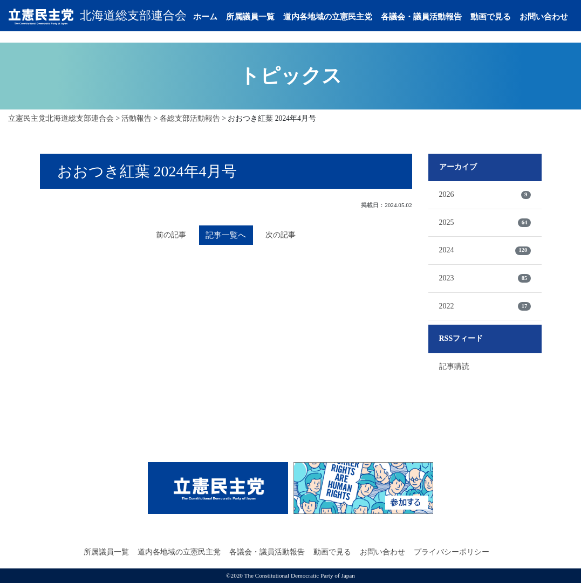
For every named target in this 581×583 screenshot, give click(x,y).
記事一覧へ (226, 235)
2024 (485, 250)
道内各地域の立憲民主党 (335, 11)
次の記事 (283, 235)
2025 (485, 222)
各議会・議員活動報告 (429, 11)
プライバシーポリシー (451, 552)
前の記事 (169, 235)
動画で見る (499, 11)
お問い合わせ (225, 32)
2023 (485, 278)
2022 (485, 306)
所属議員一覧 (258, 11)
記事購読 (454, 366)
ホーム (213, 11)
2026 (485, 194)
